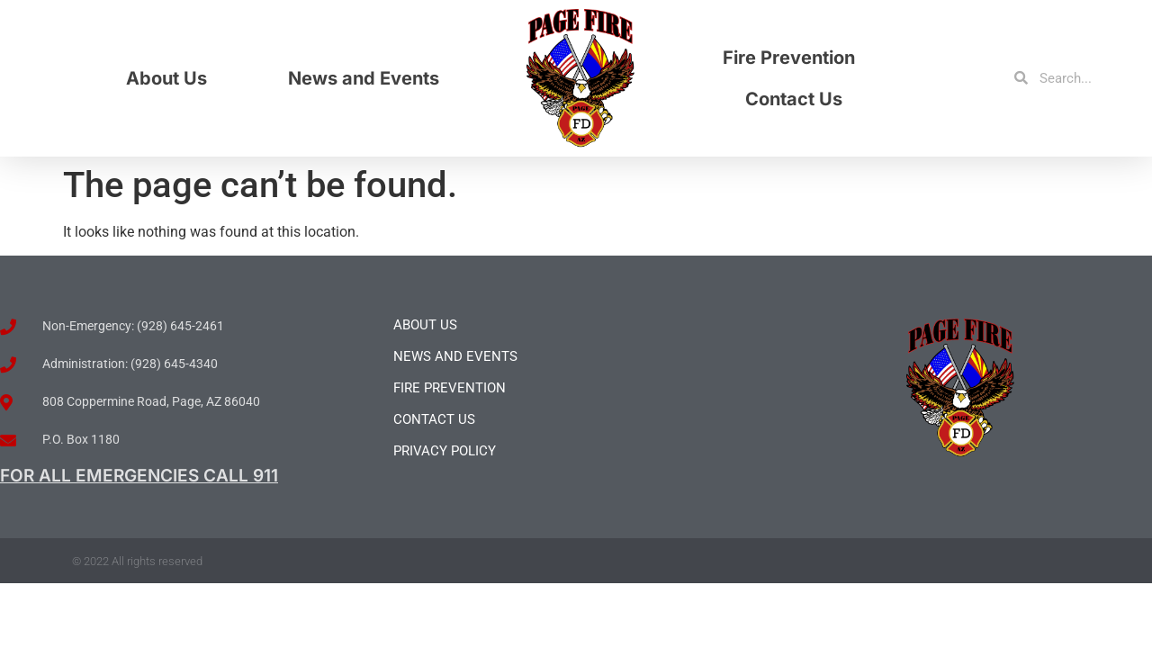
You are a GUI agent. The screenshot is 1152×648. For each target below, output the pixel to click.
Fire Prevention (789, 57)
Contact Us (793, 99)
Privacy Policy (444, 451)
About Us (166, 78)
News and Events (363, 78)
